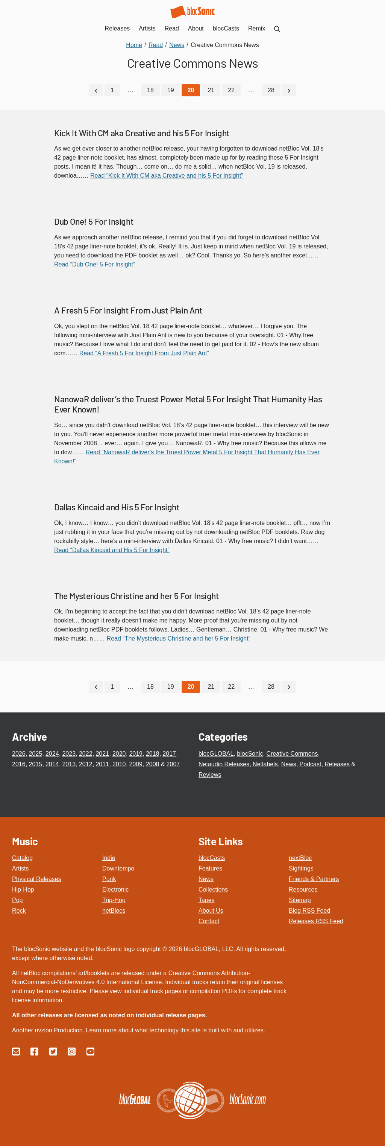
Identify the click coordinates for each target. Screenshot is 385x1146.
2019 (135, 753)
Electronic (115, 889)
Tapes (207, 900)
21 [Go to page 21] (211, 90)
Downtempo (118, 868)
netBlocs (113, 910)
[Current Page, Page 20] (191, 90)
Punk (109, 879)
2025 (35, 753)
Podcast (310, 764)
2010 (119, 764)
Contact (209, 921)
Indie (108, 858)
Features (210, 868)
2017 (169, 753)
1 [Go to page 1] (112, 90)
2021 (102, 753)
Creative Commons (292, 753)
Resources (303, 889)
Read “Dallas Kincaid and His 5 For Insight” (112, 550)
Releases (337, 764)
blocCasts (212, 858)
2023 (69, 753)
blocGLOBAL (216, 753)
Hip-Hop (23, 889)
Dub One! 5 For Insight (93, 221)
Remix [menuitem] (256, 28)
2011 (102, 764)
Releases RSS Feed (316, 921)
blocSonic (250, 753)
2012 (85, 764)
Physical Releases (36, 879)
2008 (152, 764)
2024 (52, 753)
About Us (211, 910)
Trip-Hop (114, 900)
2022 (85, 753)
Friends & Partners (314, 879)
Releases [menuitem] (117, 28)
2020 (119, 753)
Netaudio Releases (224, 764)
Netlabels (265, 764)
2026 (19, 753)
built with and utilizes (236, 1030)
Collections (213, 889)
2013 (69, 764)
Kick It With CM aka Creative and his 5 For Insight (142, 133)
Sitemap (300, 900)
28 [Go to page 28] (271, 90)
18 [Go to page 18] (150, 90)
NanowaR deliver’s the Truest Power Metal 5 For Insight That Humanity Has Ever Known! (188, 404)
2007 (173, 764)
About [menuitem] (196, 28)
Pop (17, 900)
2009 (135, 764)
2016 (19, 764)
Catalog (22, 858)
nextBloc (300, 858)
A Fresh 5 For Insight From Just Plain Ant (128, 310)
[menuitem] (277, 28)
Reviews (210, 775)
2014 (52, 764)
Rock (19, 910)
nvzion (43, 1030)
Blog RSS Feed (309, 910)
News (288, 764)
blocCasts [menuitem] (226, 28)
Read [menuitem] (172, 28)
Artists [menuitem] (147, 28)
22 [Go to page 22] (231, 90)
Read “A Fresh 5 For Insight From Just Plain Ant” (144, 353)
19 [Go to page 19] (170, 90)
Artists (20, 868)
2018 (152, 753)
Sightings (301, 868)
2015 (35, 764)
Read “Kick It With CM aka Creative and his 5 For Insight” (166, 175)
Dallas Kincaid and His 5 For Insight (117, 507)
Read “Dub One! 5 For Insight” (94, 264)
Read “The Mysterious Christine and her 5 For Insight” (178, 638)
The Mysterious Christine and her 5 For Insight (136, 596)
